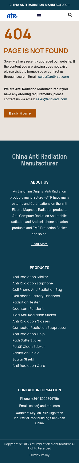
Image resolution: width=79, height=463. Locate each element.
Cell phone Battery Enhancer (36, 296)
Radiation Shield (26, 353)
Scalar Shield (23, 359)
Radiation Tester (26, 302)
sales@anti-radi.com (53, 77)
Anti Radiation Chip (28, 334)
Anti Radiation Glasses (31, 321)
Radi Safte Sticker (27, 340)
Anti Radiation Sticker (30, 277)
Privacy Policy (39, 455)
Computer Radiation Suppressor (39, 327)
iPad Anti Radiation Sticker (34, 315)
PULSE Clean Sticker (28, 346)
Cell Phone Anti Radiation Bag (37, 289)
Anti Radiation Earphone (32, 283)
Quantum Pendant (28, 308)
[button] (39, 15)
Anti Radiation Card (28, 365)
